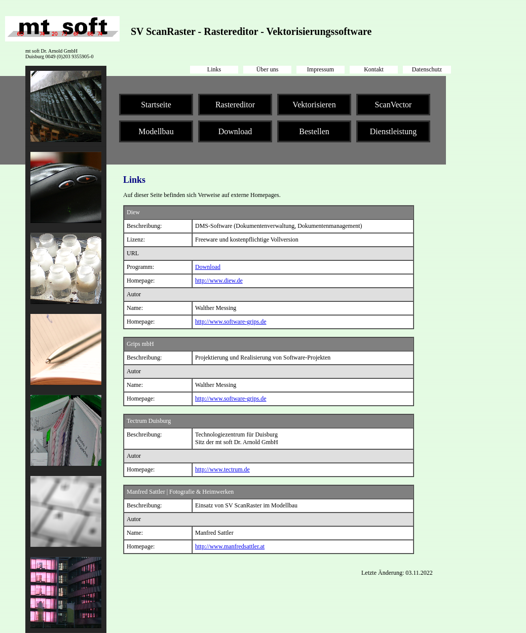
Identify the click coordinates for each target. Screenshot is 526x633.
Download (235, 131)
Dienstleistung (393, 131)
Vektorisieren (313, 104)
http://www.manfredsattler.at (230, 546)
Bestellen (314, 131)
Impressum (320, 69)
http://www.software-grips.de (231, 321)
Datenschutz (427, 69)
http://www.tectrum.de (222, 469)
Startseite (156, 104)
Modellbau (155, 131)
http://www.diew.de (219, 280)
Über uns (267, 69)
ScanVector (393, 104)
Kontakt (374, 69)
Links (214, 69)
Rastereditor (235, 104)
